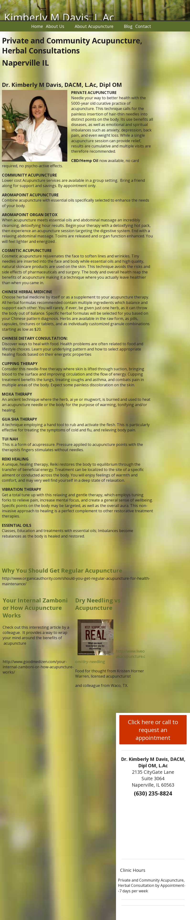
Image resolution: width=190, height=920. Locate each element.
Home (37, 26)
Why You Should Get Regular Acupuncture (62, 570)
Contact (143, 26)
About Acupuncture (94, 26)
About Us (55, 26)
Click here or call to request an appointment (153, 730)
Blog (128, 26)
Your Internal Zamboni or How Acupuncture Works (35, 607)
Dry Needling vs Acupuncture (98, 604)
